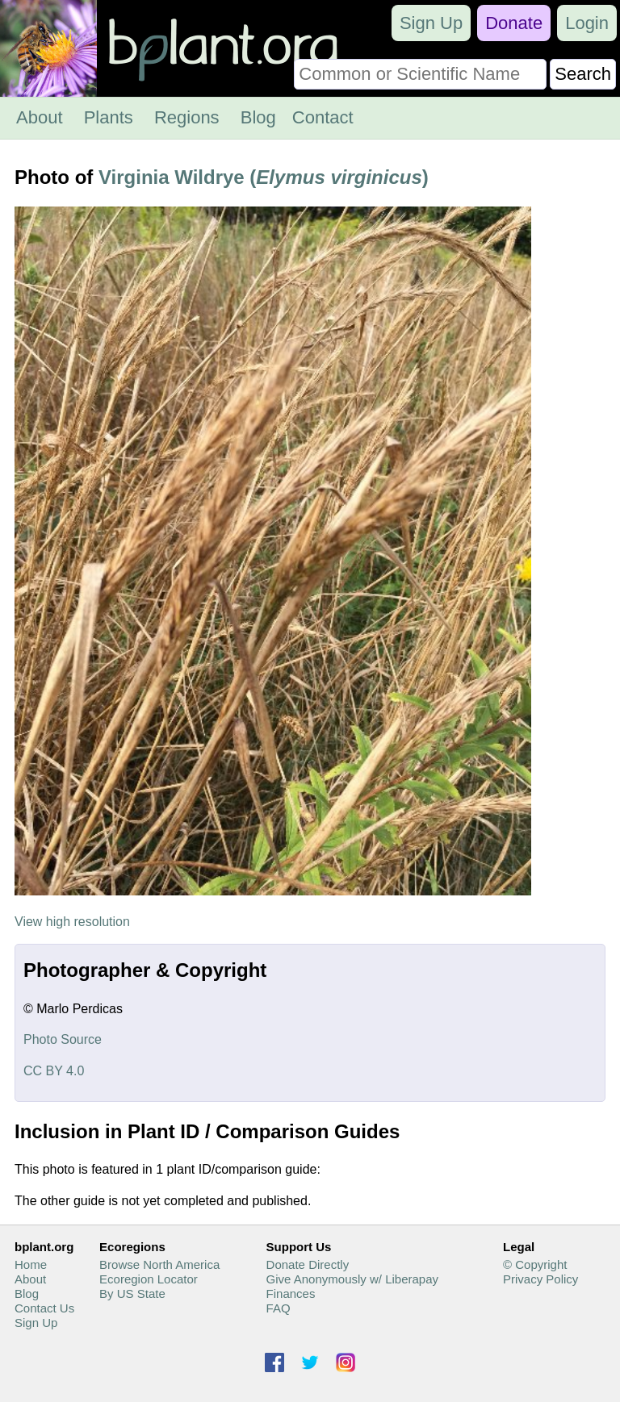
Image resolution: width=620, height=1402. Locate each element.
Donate (513, 23)
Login (587, 23)
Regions (187, 117)
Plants (108, 117)
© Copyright (535, 1264)
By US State (132, 1293)
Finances (291, 1293)
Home (31, 1264)
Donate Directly (308, 1264)
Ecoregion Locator (148, 1279)
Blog (258, 117)
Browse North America (159, 1264)
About (39, 117)
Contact (323, 117)
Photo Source (62, 1039)
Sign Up (431, 23)
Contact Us (44, 1308)
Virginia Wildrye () (263, 177)
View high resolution (72, 921)
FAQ (278, 1308)
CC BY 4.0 (53, 1071)
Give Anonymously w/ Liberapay (352, 1279)
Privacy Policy (540, 1279)
